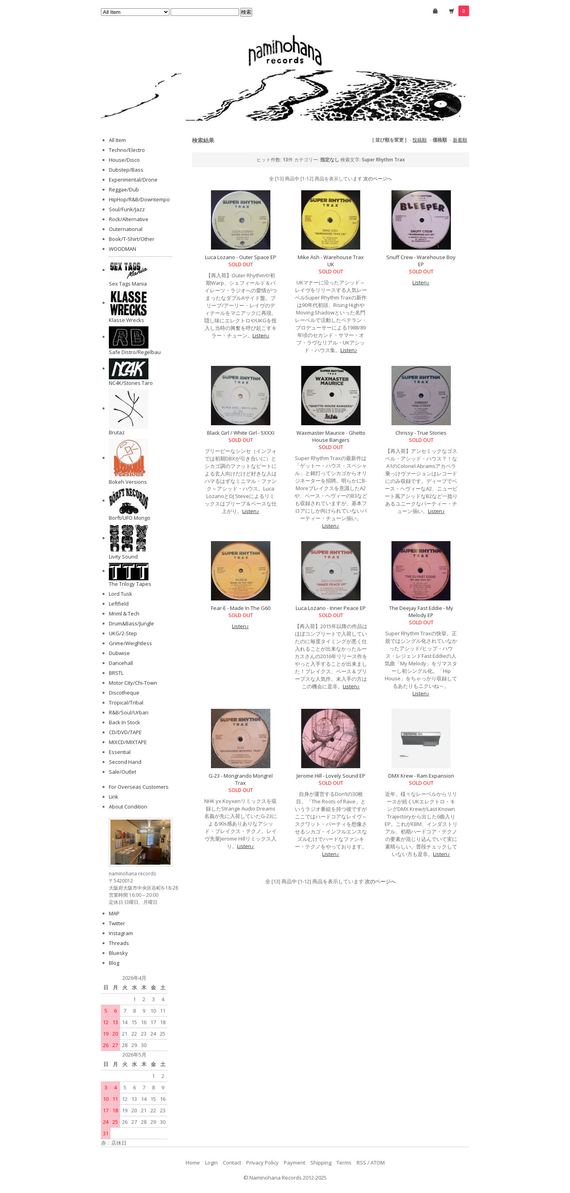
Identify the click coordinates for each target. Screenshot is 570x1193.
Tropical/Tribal (126, 702)
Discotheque (124, 692)
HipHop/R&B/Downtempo (139, 199)
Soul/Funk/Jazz (127, 209)
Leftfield (119, 603)
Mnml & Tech (124, 613)
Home (193, 1162)
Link (113, 796)
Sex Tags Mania (128, 283)
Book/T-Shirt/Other (131, 238)
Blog (114, 962)
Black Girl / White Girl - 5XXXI (240, 432)
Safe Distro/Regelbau (135, 352)
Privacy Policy (262, 1162)
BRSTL (116, 672)
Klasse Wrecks (126, 320)
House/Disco (124, 159)
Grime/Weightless (130, 643)
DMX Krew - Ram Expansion (421, 775)
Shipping (320, 1162)
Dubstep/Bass (126, 169)
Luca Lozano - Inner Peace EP (331, 608)
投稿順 (419, 139)
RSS (361, 1162)
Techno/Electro (127, 149)
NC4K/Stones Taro (131, 382)
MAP (114, 913)
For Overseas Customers (139, 786)
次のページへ (377, 178)
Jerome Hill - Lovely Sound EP (330, 775)
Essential (120, 752)
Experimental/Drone (133, 179)
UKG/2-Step (123, 633)
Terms (344, 1162)
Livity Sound (123, 556)
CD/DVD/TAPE (125, 732)
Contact (232, 1162)
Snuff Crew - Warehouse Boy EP (421, 261)
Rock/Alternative (128, 219)
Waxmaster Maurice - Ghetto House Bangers (330, 436)
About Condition (128, 806)
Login (211, 1162)
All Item (117, 140)
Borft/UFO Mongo (129, 517)
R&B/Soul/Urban (128, 712)
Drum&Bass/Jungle (131, 623)
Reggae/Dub (124, 189)
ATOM (377, 1162)
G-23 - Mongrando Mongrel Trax (241, 779)
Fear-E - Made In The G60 (240, 608)
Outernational (125, 229)
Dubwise (119, 653)
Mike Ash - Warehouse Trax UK (331, 261)
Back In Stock (124, 722)
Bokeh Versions (128, 481)
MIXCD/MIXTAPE (128, 742)
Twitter (117, 923)
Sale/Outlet (122, 771)
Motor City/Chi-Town (133, 682)
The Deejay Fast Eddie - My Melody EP (421, 611)
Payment (294, 1162)
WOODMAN (122, 248)
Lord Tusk (120, 593)
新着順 (460, 139)
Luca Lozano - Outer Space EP (240, 257)
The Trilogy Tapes (130, 583)
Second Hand (125, 761)
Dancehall (121, 663)
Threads (119, 943)
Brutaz (117, 432)
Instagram (121, 933)
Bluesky (118, 952)
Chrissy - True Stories (420, 432)
